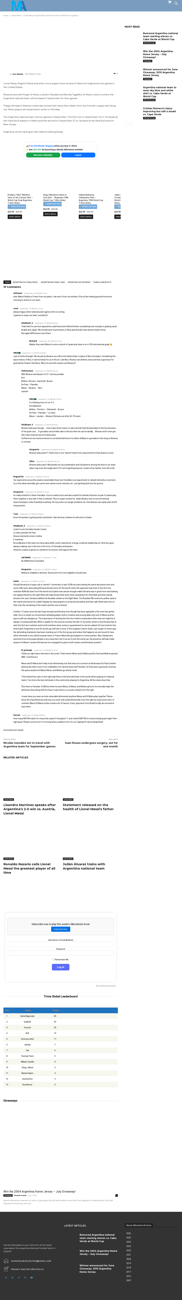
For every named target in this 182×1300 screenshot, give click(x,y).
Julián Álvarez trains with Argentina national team (84, 866)
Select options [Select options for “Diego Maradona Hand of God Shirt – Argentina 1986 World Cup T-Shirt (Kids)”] (50, 214)
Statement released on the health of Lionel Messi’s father (88, 807)
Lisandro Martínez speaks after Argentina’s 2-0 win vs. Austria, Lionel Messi (29, 809)
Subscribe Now (60, 928)
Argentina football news (25, 282)
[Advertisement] (60, 45)
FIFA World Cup (149, 43)
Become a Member (43, 155)
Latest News (8, 799)
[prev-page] (126, 124)
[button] (176, 3)
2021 (128, 1254)
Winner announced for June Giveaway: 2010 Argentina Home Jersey (160, 72)
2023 (128, 1245)
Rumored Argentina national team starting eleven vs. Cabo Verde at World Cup (160, 36)
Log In (78, 155)
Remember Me (61, 959)
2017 (128, 1271)
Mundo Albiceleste (102, 282)
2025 (128, 1237)
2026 (128, 1232)
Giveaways (8, 1195)
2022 (128, 1249)
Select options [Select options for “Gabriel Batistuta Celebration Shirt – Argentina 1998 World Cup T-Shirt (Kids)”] (86, 217)
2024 (128, 1241)
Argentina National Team (53, 282)
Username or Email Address (60, 939)
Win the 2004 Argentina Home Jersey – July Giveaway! (39, 1190)
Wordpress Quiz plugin (107, 985)
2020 (128, 1258)
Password (60, 948)
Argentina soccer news (79, 282)
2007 (128, 1279)
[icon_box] (23, 1268)
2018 (128, 1267)
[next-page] (131, 124)
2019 (128, 1262)
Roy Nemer (18, 74)
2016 (128, 1275)
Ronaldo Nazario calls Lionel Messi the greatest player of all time (29, 868)
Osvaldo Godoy (20, 1194)
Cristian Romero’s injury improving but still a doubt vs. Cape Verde (159, 111)
